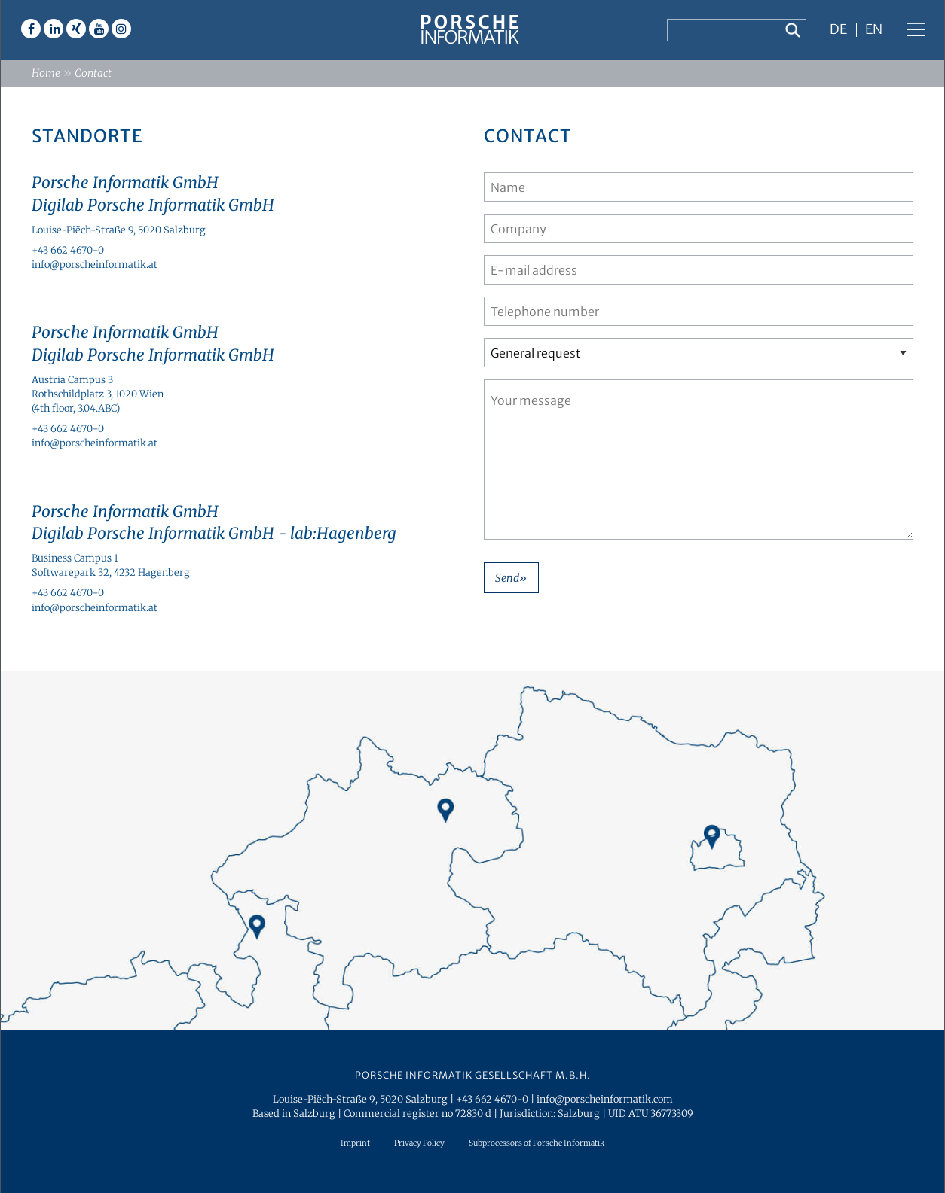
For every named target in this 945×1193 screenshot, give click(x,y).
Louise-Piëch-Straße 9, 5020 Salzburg (119, 230)
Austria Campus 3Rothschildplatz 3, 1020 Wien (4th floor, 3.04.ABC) (98, 393)
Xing (76, 28)
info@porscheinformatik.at (95, 264)
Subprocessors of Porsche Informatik (536, 1143)
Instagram (121, 28)
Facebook (31, 28)
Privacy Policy (419, 1143)
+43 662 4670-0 (68, 250)
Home (46, 73)
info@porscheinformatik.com (605, 1099)
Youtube (99, 28)
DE (838, 30)
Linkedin (53, 28)
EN (873, 30)
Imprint (355, 1143)
